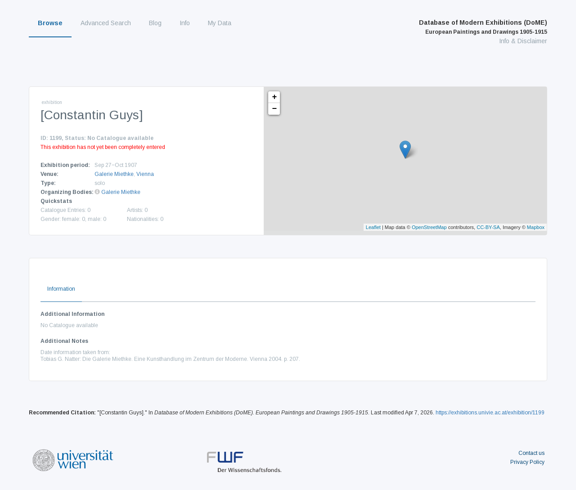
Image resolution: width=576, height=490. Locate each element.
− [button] (274, 108)
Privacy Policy (527, 462)
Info (185, 23)
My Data (219, 23)
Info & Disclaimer (523, 41)
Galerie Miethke (114, 174)
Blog (155, 23)
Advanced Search (106, 23)
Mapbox (535, 227)
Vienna (145, 174)
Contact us (531, 453)
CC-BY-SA (488, 227)
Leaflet (373, 227)
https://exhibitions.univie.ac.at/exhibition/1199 (490, 412)
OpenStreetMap (429, 227)
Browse (50, 23)
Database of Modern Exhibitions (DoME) (483, 27)
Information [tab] (61, 289)
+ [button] (274, 97)
